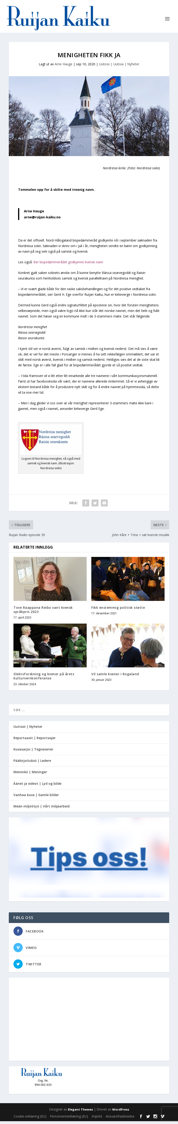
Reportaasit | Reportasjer (34, 741)
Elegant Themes (80, 1112)
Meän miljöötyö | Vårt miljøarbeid (41, 809)
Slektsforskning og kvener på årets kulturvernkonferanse (43, 679)
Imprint (97, 1119)
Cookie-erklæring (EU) (30, 1119)
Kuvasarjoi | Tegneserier (33, 752)
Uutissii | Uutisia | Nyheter (119, 67)
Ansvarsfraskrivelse (120, 1119)
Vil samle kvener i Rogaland (115, 677)
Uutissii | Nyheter (27, 729)
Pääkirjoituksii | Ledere (32, 763)
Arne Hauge (63, 67)
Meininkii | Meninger (30, 775)
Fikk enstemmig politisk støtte (118, 610)
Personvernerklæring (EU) (69, 1119)
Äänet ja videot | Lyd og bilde (37, 786)
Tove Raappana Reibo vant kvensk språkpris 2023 (43, 612)
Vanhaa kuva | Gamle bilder (36, 798)
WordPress (120, 1112)
